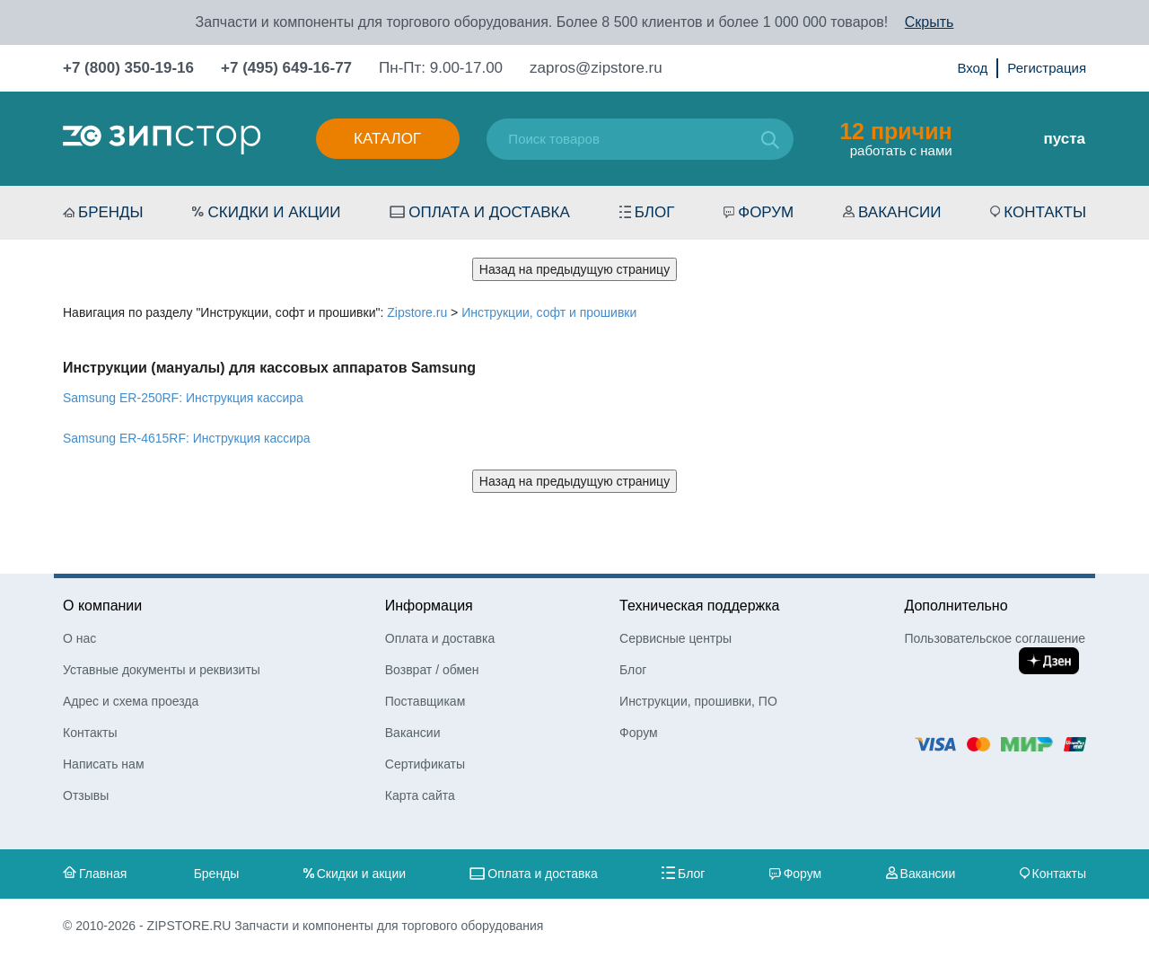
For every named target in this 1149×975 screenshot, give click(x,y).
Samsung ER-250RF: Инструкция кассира (183, 398)
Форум (766, 212)
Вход (972, 67)
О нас (79, 638)
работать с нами (895, 138)
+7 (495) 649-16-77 (286, 67)
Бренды (111, 212)
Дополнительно (955, 605)
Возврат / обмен (432, 670)
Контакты (1045, 212)
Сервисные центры (675, 638)
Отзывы (86, 795)
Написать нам (104, 764)
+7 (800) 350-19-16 (128, 67)
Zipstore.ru (417, 312)
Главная (103, 873)
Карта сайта (420, 795)
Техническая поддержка (699, 605)
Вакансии (899, 212)
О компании (102, 605)
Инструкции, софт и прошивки (548, 312)
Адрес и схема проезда (130, 701)
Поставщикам (425, 701)
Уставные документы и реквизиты (161, 670)
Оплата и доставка (489, 212)
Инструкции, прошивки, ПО (698, 701)
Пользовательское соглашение (994, 638)
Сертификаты (425, 764)
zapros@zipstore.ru (596, 67)
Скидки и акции (273, 212)
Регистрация (1046, 67)
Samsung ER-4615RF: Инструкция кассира (187, 438)
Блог (655, 212)
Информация (429, 605)
